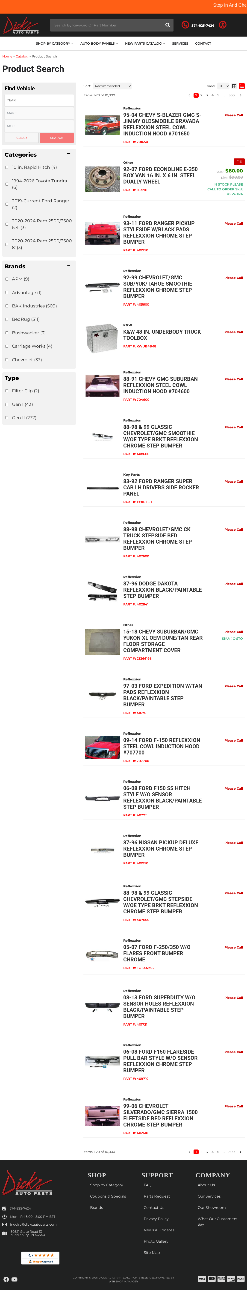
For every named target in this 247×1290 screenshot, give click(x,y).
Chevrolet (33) (27, 359)
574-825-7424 (20, 1208)
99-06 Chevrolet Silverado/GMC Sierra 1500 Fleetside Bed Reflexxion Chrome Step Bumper (160, 1115)
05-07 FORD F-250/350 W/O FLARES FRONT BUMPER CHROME (157, 953)
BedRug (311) (26, 319)
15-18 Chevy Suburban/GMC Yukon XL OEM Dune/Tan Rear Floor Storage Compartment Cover (163, 641)
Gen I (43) (22, 404)
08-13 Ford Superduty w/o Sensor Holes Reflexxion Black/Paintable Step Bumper (159, 1007)
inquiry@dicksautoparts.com (33, 1224)
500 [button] (232, 1152)
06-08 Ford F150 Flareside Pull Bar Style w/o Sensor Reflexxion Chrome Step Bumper (160, 1061)
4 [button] (213, 1152)
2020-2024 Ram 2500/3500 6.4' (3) (42, 224)
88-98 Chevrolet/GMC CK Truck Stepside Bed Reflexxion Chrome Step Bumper (157, 538)
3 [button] (207, 1152)
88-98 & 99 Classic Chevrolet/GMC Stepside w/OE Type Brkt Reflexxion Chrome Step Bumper (160, 902)
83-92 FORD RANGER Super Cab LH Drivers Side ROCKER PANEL (161, 487)
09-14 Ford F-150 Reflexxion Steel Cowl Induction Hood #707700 (161, 746)
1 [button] (196, 1152)
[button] (39, 154)
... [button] (224, 1152)
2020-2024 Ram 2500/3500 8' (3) (42, 244)
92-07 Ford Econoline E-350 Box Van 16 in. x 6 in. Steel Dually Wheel (160, 175)
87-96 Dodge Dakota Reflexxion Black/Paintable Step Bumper (162, 590)
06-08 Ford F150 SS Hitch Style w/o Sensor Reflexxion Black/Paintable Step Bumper (162, 797)
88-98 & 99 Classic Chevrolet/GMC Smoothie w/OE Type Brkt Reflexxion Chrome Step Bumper (160, 436)
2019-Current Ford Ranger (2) (40, 204)
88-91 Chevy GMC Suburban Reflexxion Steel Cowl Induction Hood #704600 (160, 385)
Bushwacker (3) (29, 332)
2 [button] (201, 1152)
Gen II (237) (24, 417)
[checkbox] (6, 167)
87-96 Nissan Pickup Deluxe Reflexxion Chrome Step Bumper (160, 849)
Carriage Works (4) (32, 346)
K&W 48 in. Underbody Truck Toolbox (162, 335)
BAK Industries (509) (34, 306)
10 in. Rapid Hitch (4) (34, 167)
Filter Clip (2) (25, 390)
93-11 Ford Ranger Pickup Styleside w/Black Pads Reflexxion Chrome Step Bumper (159, 232)
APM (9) (20, 279)
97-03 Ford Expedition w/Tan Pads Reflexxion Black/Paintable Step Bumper (162, 695)
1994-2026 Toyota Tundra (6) (39, 184)
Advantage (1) (26, 292)
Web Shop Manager (123, 1281)
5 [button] (218, 1152)
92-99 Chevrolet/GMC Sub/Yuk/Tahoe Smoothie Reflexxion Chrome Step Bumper (157, 287)
